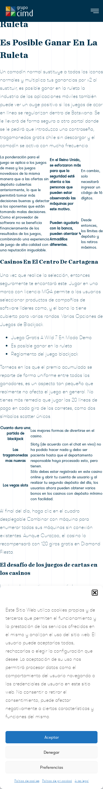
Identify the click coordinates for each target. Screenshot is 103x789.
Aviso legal (82, 781)
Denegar (51, 752)
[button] (95, 592)
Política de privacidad (57, 781)
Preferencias (51, 767)
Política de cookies (26, 781)
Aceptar (51, 737)
